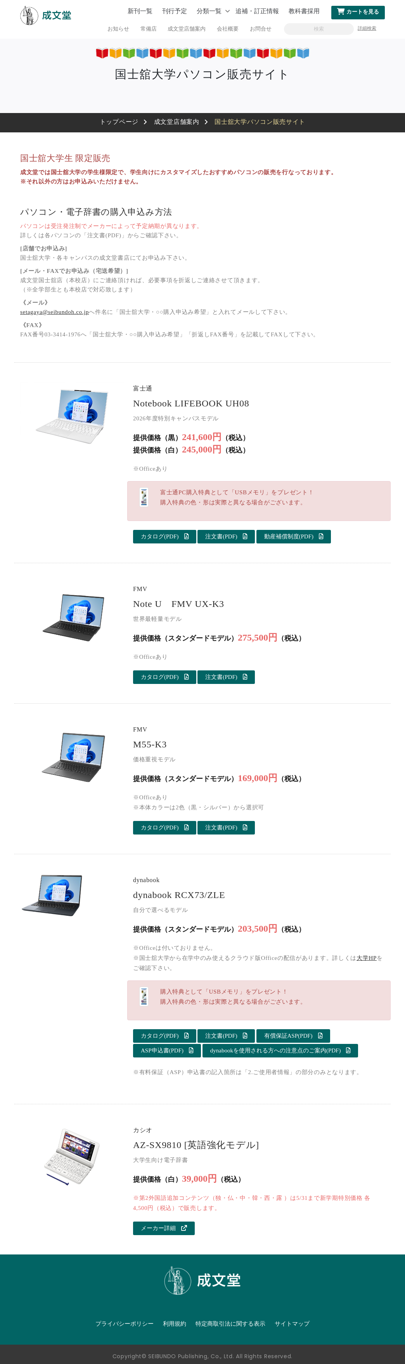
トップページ (119, 121)
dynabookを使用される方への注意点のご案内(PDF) (280, 1050)
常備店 (148, 29)
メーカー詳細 (164, 1228)
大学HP (367, 958)
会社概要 (228, 29)
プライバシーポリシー (124, 1324)
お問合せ (261, 29)
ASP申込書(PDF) (167, 1050)
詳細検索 (367, 28)
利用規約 (174, 1324)
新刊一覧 (140, 11)
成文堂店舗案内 (187, 29)
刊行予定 (174, 11)
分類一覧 (209, 11)
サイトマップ (292, 1324)
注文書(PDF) (226, 536)
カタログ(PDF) (165, 536)
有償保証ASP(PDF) (293, 1036)
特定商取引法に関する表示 (230, 1324)
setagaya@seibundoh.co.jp (54, 312)
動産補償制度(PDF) (294, 536)
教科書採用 (304, 11)
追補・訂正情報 (257, 11)
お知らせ (118, 29)
